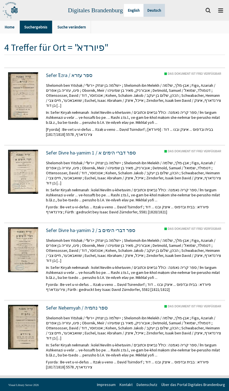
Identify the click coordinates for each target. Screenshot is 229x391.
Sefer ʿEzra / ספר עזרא (69, 75)
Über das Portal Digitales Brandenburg (193, 384)
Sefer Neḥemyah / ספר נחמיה (77, 308)
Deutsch (154, 10)
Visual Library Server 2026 (23, 385)
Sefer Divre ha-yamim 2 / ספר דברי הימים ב (90, 230)
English (134, 10)
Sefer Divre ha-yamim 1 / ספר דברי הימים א (91, 153)
